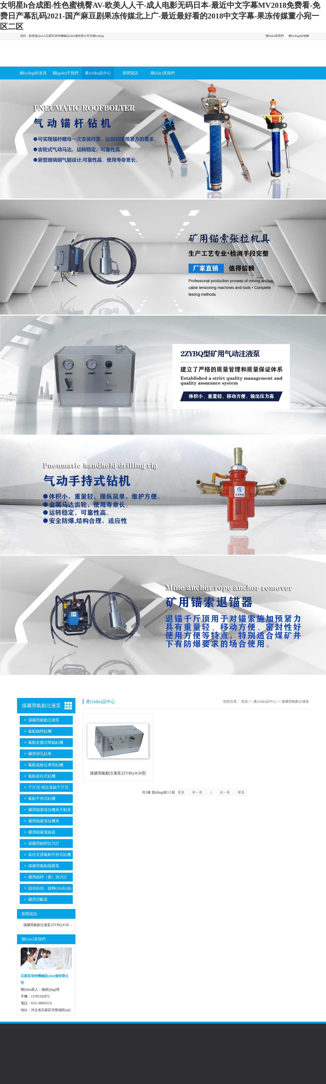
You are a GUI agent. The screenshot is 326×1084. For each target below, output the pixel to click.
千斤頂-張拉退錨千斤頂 (48, 787)
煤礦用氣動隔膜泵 (43, 866)
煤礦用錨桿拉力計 (43, 843)
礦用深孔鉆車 (40, 754)
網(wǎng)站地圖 (299, 36)
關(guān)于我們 (66, 73)
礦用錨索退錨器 (41, 832)
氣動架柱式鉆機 (41, 776)
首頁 (244, 701)
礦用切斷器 (38, 899)
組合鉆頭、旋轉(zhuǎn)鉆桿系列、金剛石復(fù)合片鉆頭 (50, 889)
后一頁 (225, 792)
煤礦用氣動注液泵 (41, 705)
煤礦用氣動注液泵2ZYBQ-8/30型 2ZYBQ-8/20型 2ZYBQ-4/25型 (70, 925)
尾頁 (241, 792)
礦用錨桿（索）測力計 (47, 877)
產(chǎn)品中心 (98, 73)
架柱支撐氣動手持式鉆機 (49, 854)
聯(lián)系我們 (275, 36)
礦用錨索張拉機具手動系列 (49, 811)
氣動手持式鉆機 (41, 798)
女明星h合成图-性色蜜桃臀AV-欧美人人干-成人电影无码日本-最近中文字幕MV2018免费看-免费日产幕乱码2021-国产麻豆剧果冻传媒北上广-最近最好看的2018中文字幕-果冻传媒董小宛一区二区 (160, 16)
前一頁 (197, 792)
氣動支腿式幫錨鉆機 (45, 742)
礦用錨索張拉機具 (43, 821)
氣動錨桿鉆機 (40, 731)
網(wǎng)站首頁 (33, 73)
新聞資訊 (130, 73)
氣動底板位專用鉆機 (45, 765)
